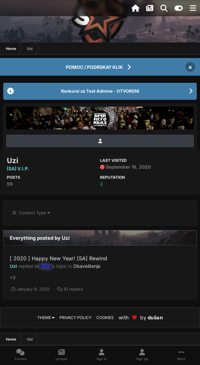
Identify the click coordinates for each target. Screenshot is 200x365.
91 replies (70, 289)
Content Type (31, 212)
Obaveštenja (86, 266)
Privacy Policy (75, 317)
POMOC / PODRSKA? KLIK (94, 67)
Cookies (105, 317)
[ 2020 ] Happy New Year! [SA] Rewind (58, 258)
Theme (46, 317)
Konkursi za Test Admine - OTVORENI (100, 91)
